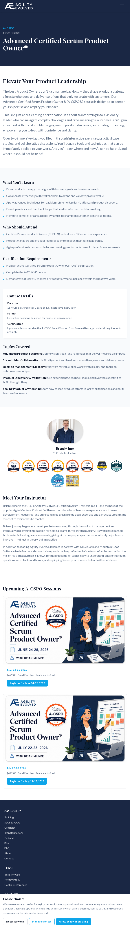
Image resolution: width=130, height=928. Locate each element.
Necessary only (15, 921)
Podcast (9, 837)
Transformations (13, 832)
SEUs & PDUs (12, 822)
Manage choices (42, 921)
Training (9, 817)
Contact (9, 858)
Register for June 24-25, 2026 (27, 683)
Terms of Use (12, 874)
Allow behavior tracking (73, 921)
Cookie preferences (15, 884)
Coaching (9, 827)
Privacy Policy (12, 879)
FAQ (7, 848)
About (8, 853)
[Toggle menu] (122, 6)
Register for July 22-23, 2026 (27, 781)
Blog (7, 843)
